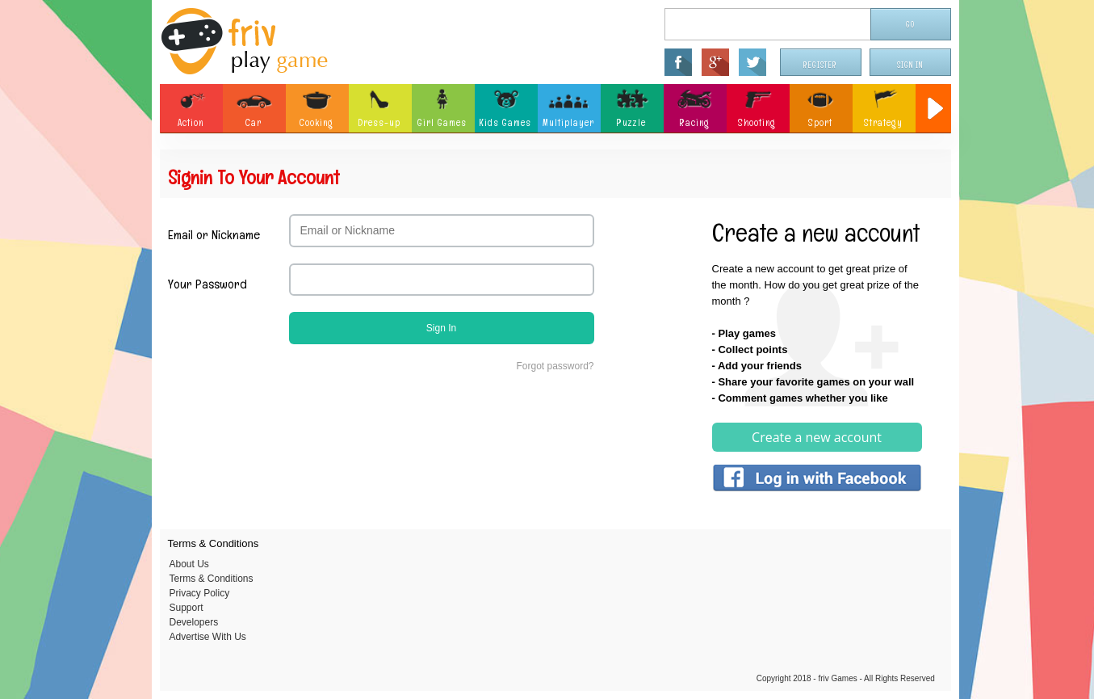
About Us (189, 564)
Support (186, 607)
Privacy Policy (200, 593)
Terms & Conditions (212, 578)
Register (820, 65)
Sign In (910, 65)
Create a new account (817, 437)
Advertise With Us (208, 636)
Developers (194, 622)
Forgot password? (554, 366)
